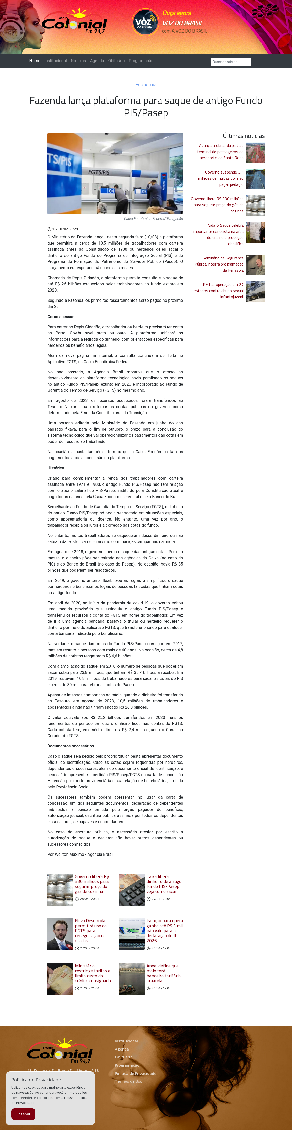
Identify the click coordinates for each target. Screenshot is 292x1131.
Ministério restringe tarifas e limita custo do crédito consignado (93, 974)
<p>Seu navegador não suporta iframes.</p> (185, 40)
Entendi (23, 1114)
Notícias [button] (78, 60)
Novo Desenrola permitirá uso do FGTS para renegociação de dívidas (91, 931)
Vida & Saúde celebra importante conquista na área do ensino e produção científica (218, 234)
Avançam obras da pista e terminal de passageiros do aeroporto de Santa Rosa (220, 151)
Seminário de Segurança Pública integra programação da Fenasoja (219, 264)
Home (35, 60)
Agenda (97, 60)
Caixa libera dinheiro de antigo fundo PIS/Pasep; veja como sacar (164, 884)
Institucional (56, 60)
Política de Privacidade (135, 1074)
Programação (141, 60)
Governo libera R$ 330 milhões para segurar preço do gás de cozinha (92, 884)
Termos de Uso (128, 1082)
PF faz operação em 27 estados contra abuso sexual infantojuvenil (219, 290)
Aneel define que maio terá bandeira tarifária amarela (164, 974)
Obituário (116, 60)
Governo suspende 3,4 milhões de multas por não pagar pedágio (221, 178)
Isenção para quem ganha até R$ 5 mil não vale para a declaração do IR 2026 (165, 931)
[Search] (231, 62)
